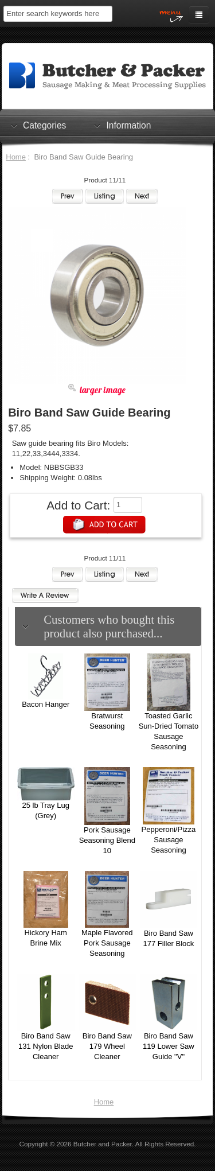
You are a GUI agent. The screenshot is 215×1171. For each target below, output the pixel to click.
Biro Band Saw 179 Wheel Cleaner (107, 1046)
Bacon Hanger (45, 704)
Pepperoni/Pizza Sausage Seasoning (169, 839)
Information (128, 125)
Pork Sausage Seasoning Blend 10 (107, 840)
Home (16, 157)
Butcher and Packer (102, 1143)
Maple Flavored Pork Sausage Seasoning (107, 943)
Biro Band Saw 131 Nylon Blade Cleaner (45, 1046)
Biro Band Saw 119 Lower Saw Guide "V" (168, 1046)
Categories (44, 125)
